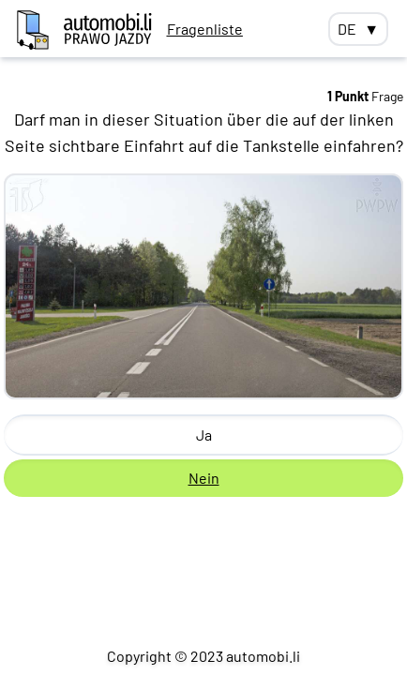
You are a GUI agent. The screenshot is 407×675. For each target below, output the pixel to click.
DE (358, 29)
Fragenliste (205, 29)
